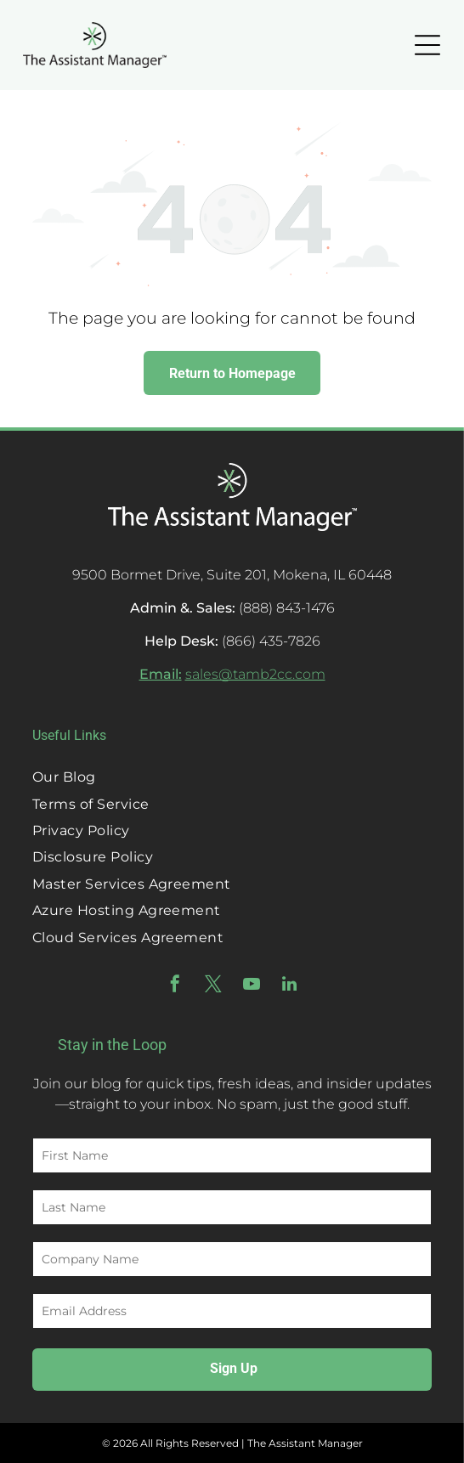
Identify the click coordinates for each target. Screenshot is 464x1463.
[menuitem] (232, 777)
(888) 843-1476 (287, 608)
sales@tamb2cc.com (255, 674)
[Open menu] (427, 45)
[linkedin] (290, 986)
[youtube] (251, 986)
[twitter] (213, 986)
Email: (160, 674)
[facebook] (175, 986)
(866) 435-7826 (271, 641)
